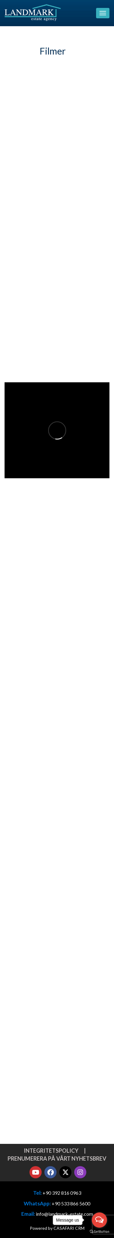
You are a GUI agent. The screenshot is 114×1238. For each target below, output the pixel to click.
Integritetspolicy (51, 1150)
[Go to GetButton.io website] (99, 1232)
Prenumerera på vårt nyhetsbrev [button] (57, 1158)
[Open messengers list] (99, 1220)
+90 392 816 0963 (62, 1193)
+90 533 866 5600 (71, 1203)
